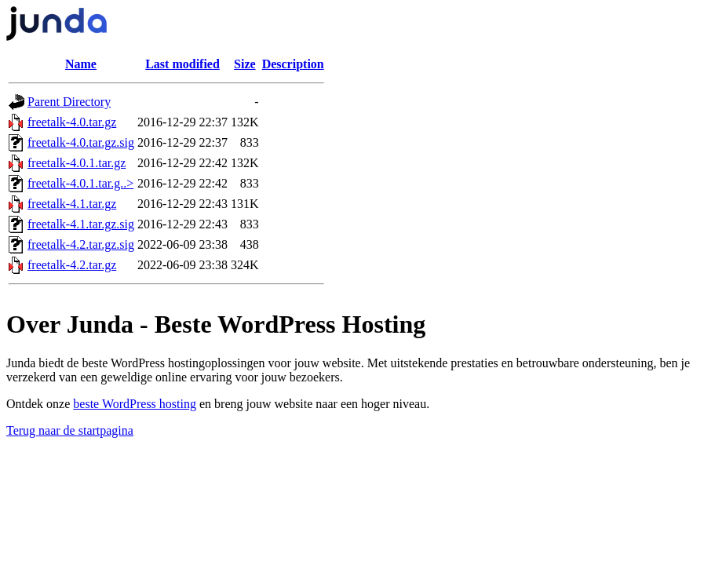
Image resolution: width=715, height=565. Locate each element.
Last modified (182, 64)
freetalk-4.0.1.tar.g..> (80, 183)
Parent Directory (69, 101)
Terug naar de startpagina (69, 430)
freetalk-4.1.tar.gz (71, 203)
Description (293, 64)
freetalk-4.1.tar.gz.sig (80, 224)
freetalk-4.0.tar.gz (71, 122)
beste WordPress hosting (134, 403)
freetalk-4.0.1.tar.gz (76, 163)
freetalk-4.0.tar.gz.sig (80, 142)
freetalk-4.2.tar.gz (71, 265)
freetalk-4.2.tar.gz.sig (80, 244)
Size (245, 64)
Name (81, 64)
